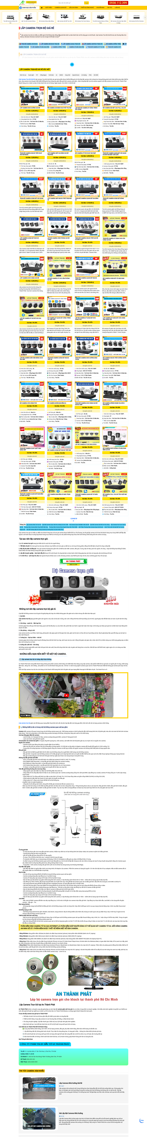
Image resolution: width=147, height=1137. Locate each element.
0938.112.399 (118, 3)
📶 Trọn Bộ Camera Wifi (113, 47)
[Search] (71, 2)
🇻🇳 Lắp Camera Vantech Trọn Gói (92, 44)
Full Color (51, 75)
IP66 (90, 75)
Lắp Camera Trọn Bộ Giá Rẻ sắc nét (35, 69)
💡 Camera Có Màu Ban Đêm (76, 47)
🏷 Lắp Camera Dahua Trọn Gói (70, 44)
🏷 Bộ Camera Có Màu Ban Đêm (40, 47)
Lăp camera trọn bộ (24, 723)
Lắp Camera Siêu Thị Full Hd (34, 524)
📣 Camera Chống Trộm (58, 47)
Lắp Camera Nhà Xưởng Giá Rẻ (70, 1083)
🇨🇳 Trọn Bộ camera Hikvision (29, 44)
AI (56, 75)
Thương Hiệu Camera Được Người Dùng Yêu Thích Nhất (63, 527)
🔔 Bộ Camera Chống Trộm (112, 44)
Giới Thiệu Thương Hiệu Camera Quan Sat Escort (91, 527)
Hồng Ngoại (43, 75)
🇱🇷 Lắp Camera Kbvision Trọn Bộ (49, 44)
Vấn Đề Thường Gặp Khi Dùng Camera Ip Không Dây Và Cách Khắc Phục (44, 529)
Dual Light (31, 75)
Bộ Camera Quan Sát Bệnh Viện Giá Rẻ (79, 524)
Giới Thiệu (48, 7)
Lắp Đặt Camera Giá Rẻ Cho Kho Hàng (100, 524)
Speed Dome (75, 75)
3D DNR (96, 75)
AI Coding (84, 75)
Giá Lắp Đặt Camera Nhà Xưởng (71, 1113)
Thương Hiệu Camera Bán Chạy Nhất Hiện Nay (36, 527)
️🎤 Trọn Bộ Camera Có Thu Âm (95, 47)
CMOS (61, 75)
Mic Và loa (23, 75)
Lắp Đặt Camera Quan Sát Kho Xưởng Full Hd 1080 (55, 524)
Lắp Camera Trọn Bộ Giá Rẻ (37, 28)
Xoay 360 (67, 75)
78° (37, 75)
